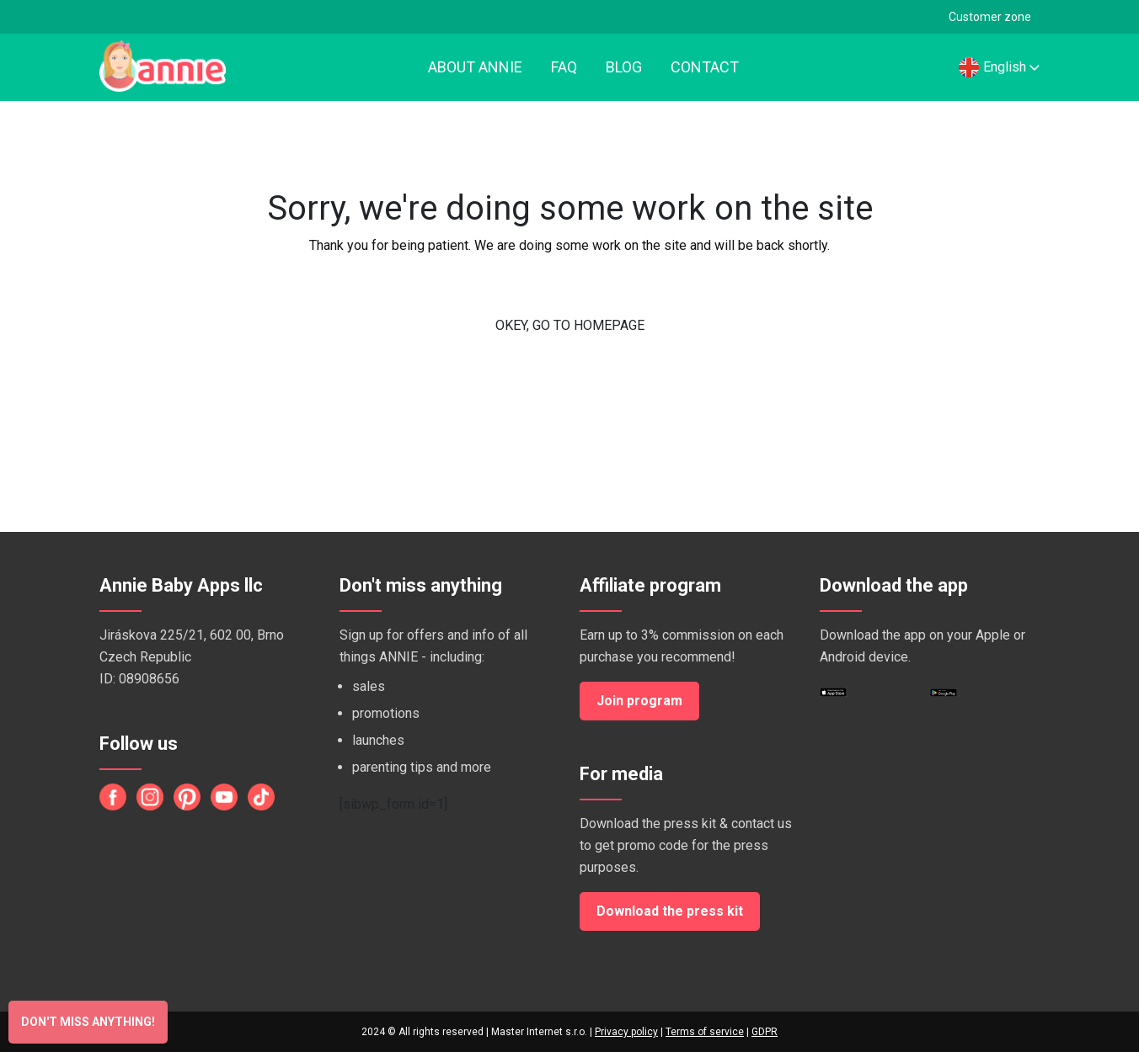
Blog (624, 67)
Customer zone (990, 17)
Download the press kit (669, 911)
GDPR (764, 1032)
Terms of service (705, 1032)
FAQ (564, 67)
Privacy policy (626, 1032)
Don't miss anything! (88, 1021)
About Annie (475, 67)
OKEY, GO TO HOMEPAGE (569, 325)
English (999, 67)
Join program (639, 701)
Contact (705, 67)
